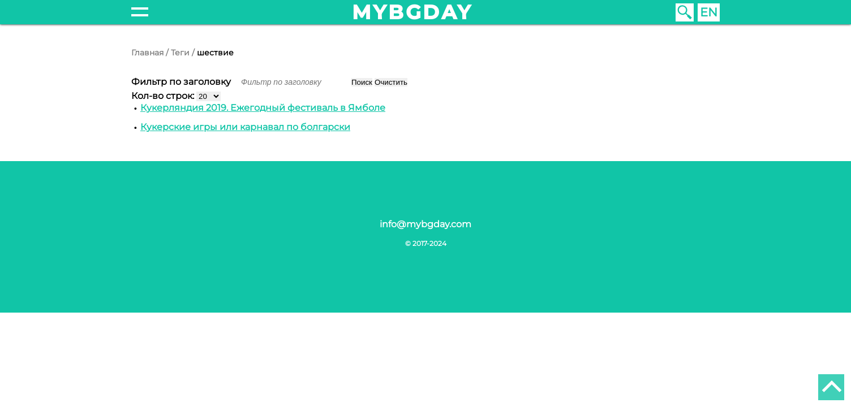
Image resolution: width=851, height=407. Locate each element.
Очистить (391, 82)
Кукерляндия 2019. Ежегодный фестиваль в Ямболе (262, 107)
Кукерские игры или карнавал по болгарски (245, 127)
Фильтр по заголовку (182, 81)
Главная (147, 52)
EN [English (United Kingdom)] (708, 12)
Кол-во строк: (163, 95)
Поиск (361, 82)
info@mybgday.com (425, 224)
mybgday (412, 12)
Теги (180, 52)
